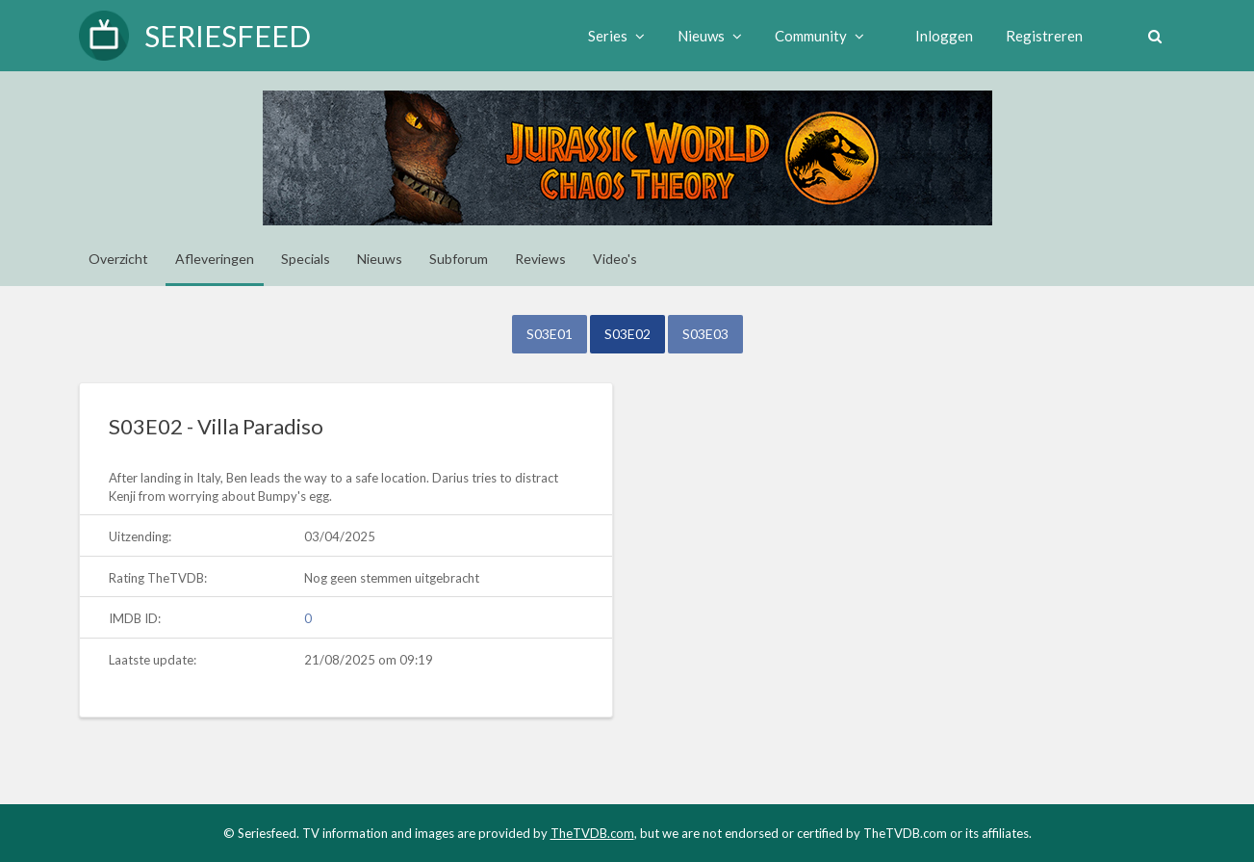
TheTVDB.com (592, 833)
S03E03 (705, 334)
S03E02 (627, 334)
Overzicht (118, 258)
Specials (305, 258)
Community (819, 35)
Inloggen (944, 35)
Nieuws (710, 35)
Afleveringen (214, 258)
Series (616, 35)
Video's (615, 258)
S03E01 (549, 334)
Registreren (1044, 35)
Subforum (458, 258)
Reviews (540, 258)
